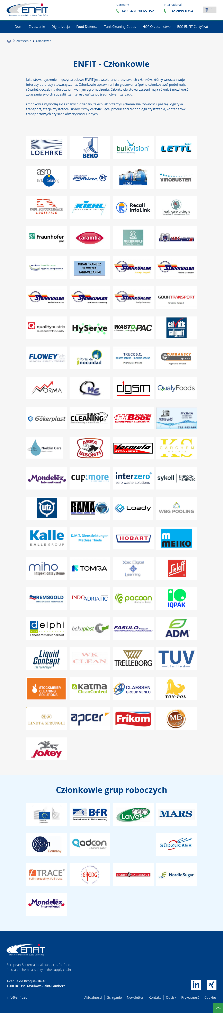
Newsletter (135, 997)
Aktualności (93, 997)
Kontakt (155, 997)
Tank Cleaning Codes (120, 26)
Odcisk (171, 997)
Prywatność (190, 997)
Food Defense (87, 26)
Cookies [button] (210, 997)
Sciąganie (114, 997)
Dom (18, 26)
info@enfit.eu (17, 997)
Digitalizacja (61, 26)
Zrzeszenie (37, 26)
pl (212, 10)
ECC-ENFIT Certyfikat (192, 26)
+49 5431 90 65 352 (137, 10)
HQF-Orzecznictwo (157, 26)
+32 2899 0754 (181, 10)
